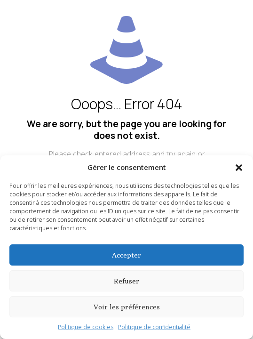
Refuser (126, 281)
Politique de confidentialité (154, 327)
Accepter (126, 255)
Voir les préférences (127, 307)
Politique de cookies (85, 327)
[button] (239, 167)
